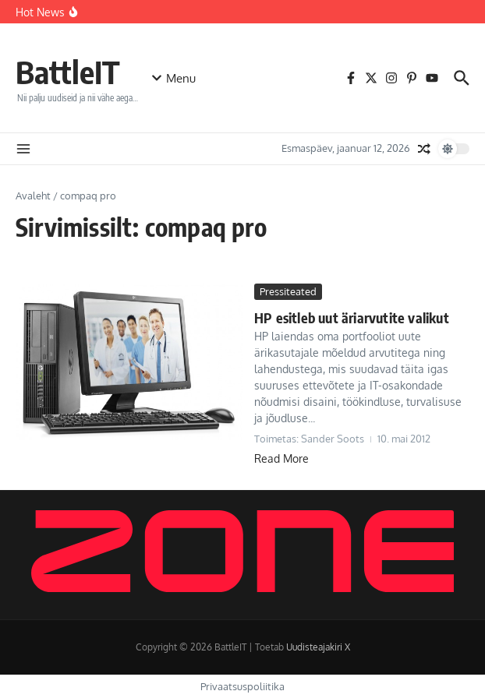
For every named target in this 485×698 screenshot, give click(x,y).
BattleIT (68, 71)
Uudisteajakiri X (318, 647)
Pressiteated (288, 291)
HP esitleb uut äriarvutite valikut (351, 317)
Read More (281, 458)
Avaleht (33, 195)
